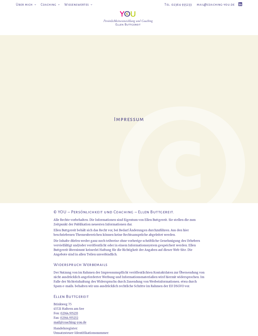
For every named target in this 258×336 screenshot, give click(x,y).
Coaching (51, 4)
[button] (35, 4)
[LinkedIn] (240, 4)
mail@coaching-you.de (216, 4)
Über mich (27, 4)
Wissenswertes (78, 4)
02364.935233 (69, 313)
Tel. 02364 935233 (178, 4)
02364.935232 (69, 318)
